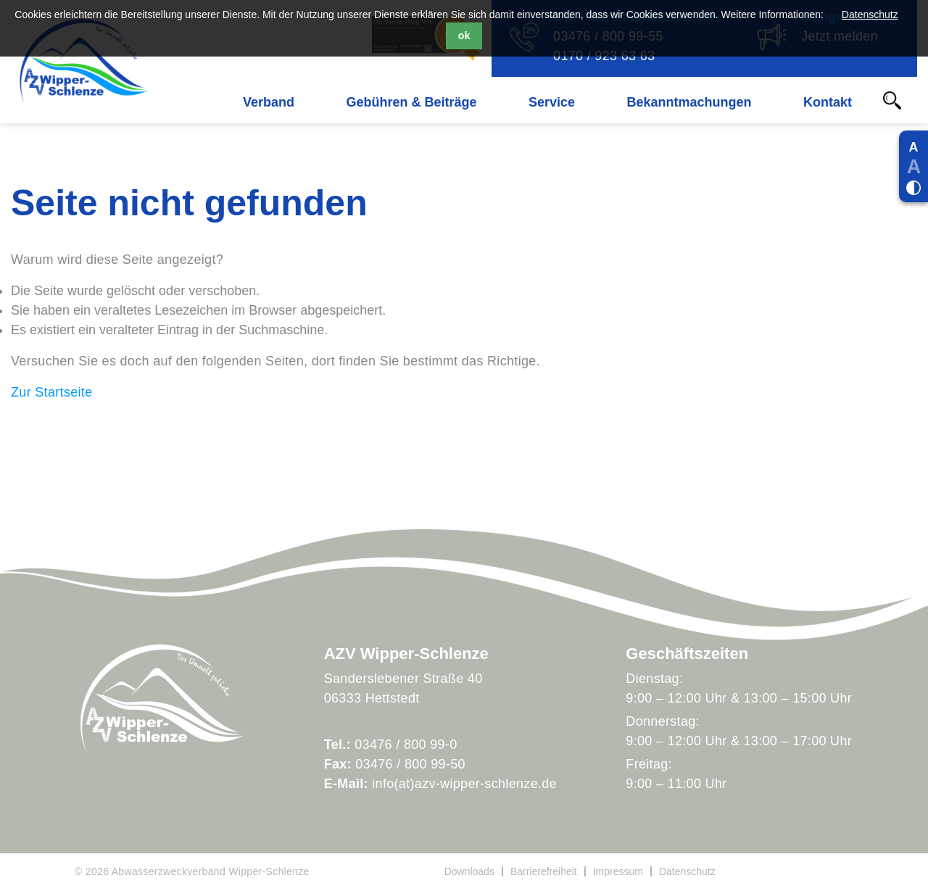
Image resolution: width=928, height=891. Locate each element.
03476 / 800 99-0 (406, 744)
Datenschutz (870, 14)
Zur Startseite (52, 392)
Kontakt (827, 102)
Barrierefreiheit (543, 871)
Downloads (469, 871)
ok (464, 35)
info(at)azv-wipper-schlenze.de (464, 783)
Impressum (618, 871)
